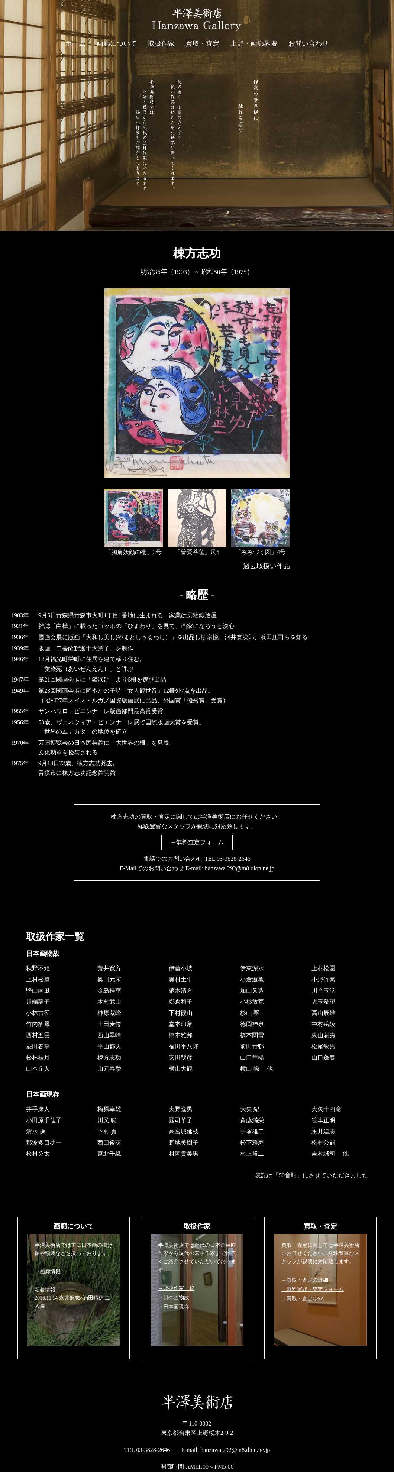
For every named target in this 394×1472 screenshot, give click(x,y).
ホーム (75, 43)
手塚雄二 (252, 1131)
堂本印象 (181, 1024)
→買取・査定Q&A (302, 1298)
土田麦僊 (109, 1024)
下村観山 (181, 1013)
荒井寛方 (109, 968)
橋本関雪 (252, 1035)
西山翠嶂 (109, 1035)
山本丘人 (38, 1068)
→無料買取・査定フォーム (312, 1289)
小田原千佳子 (44, 1120)
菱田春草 (38, 1046)
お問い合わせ (308, 43)
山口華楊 (252, 1057)
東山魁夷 (323, 1035)
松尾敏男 (323, 1046)
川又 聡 (107, 1120)
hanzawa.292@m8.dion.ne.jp (239, 868)
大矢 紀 (249, 1109)
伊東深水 (252, 968)
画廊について (117, 43)
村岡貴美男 (183, 1153)
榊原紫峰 (109, 1013)
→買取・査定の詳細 (304, 1280)
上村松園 (323, 968)
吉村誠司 (323, 1153)
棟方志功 (109, 1057)
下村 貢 (107, 1131)
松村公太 (38, 1153)
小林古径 (38, 1013)
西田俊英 (109, 1142)
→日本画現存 (173, 1307)
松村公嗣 (323, 1142)
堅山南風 (38, 990)
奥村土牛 (181, 979)
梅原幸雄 (109, 1109)
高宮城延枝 (183, 1131)
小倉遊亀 (252, 979)
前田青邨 (252, 1046)
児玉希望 (323, 1002)
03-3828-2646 (234, 858)
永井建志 (323, 1131)
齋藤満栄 (252, 1120)
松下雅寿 (252, 1142)
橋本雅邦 (181, 1035)
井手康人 (38, 1109)
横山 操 (249, 1068)
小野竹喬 (323, 979)
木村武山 (109, 1002)
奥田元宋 (109, 979)
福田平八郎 (183, 1046)
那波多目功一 (44, 1142)
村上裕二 (252, 1153)
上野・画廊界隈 (253, 43)
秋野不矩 (38, 968)
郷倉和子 (181, 1002)
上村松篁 (38, 979)
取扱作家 (161, 43)
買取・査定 (202, 43)
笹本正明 (323, 1120)
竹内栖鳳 (38, 1024)
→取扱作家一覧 (176, 1288)
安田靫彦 (181, 1057)
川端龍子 (38, 1002)
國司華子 (181, 1120)
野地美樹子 (183, 1142)
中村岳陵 (323, 1024)
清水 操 (35, 1131)
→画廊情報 (48, 1271)
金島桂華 (109, 990)
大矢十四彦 (326, 1109)
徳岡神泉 (252, 1024)
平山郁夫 (109, 1046)
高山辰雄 (323, 1013)
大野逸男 (181, 1109)
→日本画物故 (173, 1297)
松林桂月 (38, 1057)
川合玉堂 (323, 990)
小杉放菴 (252, 1002)
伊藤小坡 (181, 968)
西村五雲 (38, 1035)
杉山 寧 (249, 1013)
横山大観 (181, 1068)
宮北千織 (109, 1153)
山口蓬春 (323, 1057)
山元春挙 (109, 1068)
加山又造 (252, 990)
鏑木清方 (181, 990)
